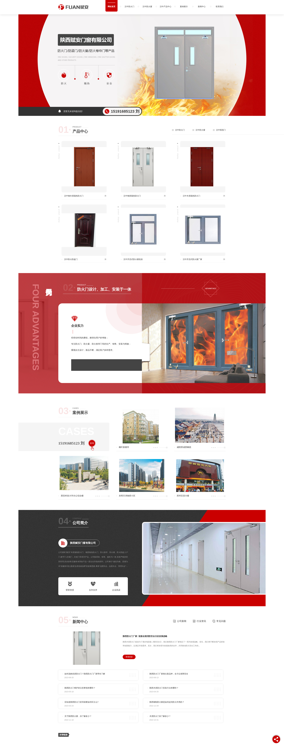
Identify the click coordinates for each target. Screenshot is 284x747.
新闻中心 (202, 6)
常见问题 (219, 621)
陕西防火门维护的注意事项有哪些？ (79, 688)
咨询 (92, 443)
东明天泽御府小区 (127, 496)
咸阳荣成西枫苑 (184, 447)
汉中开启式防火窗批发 (133, 259)
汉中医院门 (221, 130)
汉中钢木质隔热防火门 (73, 196)
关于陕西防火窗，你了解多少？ (78, 716)
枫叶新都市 (124, 447)
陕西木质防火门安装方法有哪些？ (163, 688)
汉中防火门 (129, 6)
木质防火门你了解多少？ (160, 716)
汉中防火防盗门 (71, 259)
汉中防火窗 (147, 6)
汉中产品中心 (165, 6)
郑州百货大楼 (183, 496)
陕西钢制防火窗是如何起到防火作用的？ (166, 702)
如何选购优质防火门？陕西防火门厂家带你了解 (84, 674)
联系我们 (219, 6)
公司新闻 (179, 621)
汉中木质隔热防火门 (191, 196)
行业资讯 (199, 621)
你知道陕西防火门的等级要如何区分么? (81, 702)
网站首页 (111, 6)
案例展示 (184, 6)
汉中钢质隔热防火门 (132, 196)
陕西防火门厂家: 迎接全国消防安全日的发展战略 (145, 636)
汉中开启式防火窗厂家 (192, 259)
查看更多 (129, 657)
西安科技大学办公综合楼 (72, 496)
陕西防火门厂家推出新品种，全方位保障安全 (168, 674)
